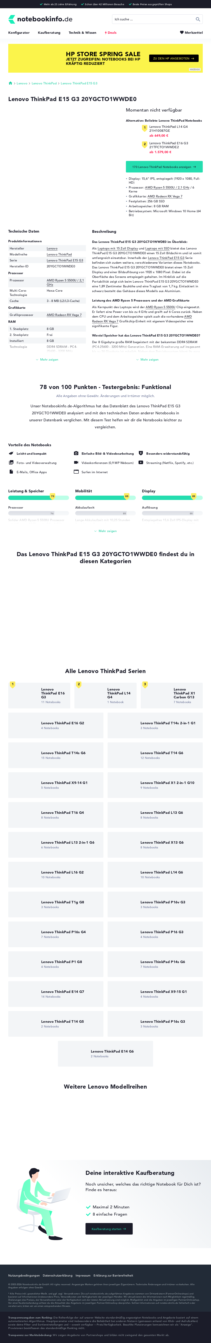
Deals (112, 32)
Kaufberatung (49, 32)
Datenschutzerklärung (58, 1275)
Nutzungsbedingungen (24, 1275)
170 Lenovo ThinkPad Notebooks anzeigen (161, 167)
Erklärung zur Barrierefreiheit (113, 1275)
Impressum (83, 1275)
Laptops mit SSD (157, 248)
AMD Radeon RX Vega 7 (165, 196)
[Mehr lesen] (47, 360)
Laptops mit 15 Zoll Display (118, 248)
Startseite (10, 83)
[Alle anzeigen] (105, 531)
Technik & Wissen (82, 32)
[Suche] (157, 19)
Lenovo (22, 83)
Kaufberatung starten (106, 1229)
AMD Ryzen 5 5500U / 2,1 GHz (167, 187)
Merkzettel (194, 32)
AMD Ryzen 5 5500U (160, 307)
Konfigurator (19, 32)
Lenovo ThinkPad (44, 83)
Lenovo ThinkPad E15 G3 (79, 83)
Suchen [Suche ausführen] (198, 19)
